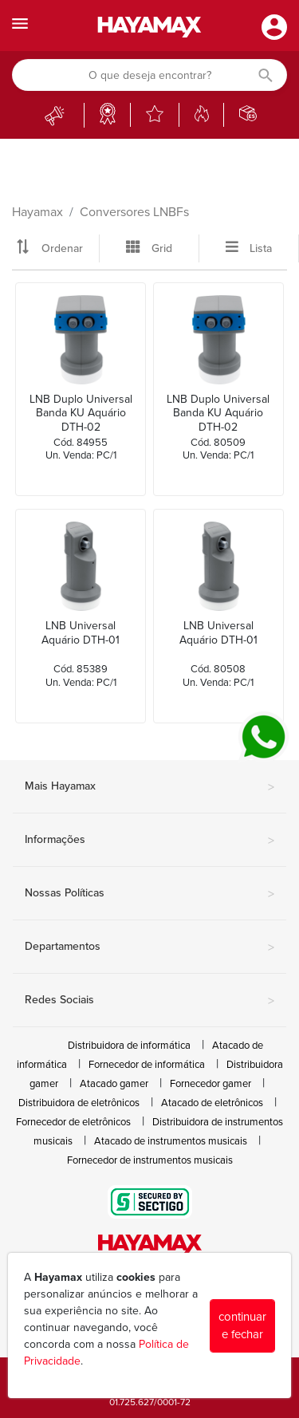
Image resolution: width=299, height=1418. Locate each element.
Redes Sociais (149, 1000)
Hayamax (37, 212)
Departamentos (149, 947)
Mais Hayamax (149, 787)
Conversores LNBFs (134, 212)
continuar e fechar (242, 1326)
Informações (149, 840)
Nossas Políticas (149, 894)
